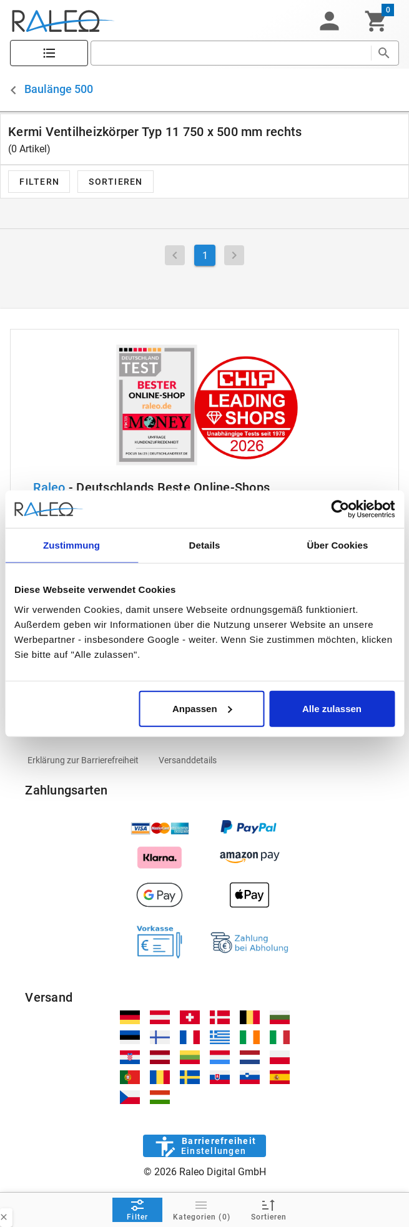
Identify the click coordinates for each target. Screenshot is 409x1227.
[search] (230, 53)
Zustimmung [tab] (71, 545)
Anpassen (202, 708)
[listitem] (83, 760)
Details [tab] (204, 545)
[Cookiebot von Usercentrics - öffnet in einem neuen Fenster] (340, 509)
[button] (329, 21)
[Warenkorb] (376, 21)
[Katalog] (49, 53)
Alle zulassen (332, 708)
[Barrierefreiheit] (204, 1146)
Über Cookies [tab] (337, 545)
